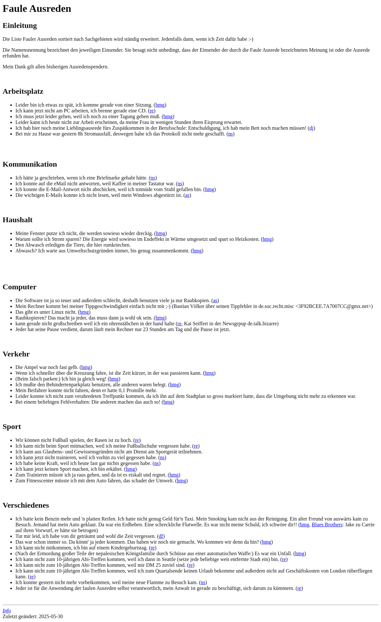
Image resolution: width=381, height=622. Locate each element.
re (152, 110)
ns (230, 133)
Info (7, 610)
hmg (159, 105)
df (161, 536)
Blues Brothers (327, 524)
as (187, 195)
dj (311, 128)
